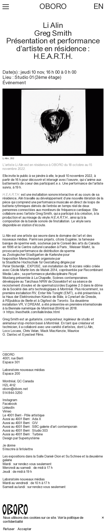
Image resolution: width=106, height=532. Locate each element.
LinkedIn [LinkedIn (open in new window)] (8, 407)
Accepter (24, 529)
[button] (5, 6)
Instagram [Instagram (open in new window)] (9, 400)
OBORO (53, 6)
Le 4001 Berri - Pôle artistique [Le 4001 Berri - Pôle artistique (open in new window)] (23, 415)
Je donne (9, 445)
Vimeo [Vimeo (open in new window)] (6, 411)
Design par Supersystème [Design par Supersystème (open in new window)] (21, 438)
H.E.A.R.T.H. (11, 194)
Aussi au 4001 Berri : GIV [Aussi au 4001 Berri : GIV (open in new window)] (20, 423)
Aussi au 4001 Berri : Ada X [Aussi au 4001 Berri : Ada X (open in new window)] (21, 419)
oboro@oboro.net (15, 389)
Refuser (8, 529)
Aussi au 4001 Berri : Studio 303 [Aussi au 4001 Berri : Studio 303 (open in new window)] (25, 430)
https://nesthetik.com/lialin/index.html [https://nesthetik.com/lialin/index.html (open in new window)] (33, 312)
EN (99, 6)
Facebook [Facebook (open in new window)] (9, 403)
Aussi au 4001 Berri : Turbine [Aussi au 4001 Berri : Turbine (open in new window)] (22, 434)
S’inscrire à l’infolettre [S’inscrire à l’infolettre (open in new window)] (17, 449)
